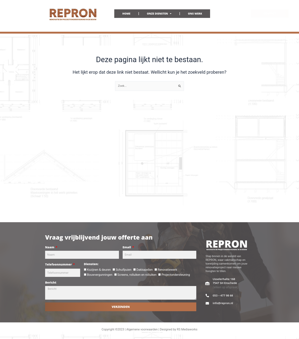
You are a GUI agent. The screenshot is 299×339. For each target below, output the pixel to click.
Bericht (50, 282)
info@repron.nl (223, 303)
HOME (126, 13)
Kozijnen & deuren (99, 269)
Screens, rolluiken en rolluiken (137, 274)
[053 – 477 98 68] (207, 295)
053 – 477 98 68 (223, 295)
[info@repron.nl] (207, 303)
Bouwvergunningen (99, 274)
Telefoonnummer (59, 264)
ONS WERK (195, 13)
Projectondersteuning (175, 274)
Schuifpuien (123, 269)
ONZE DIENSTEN (159, 13)
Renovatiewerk (167, 269)
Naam (50, 247)
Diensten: (91, 264)
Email (127, 247)
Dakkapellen (144, 269)
